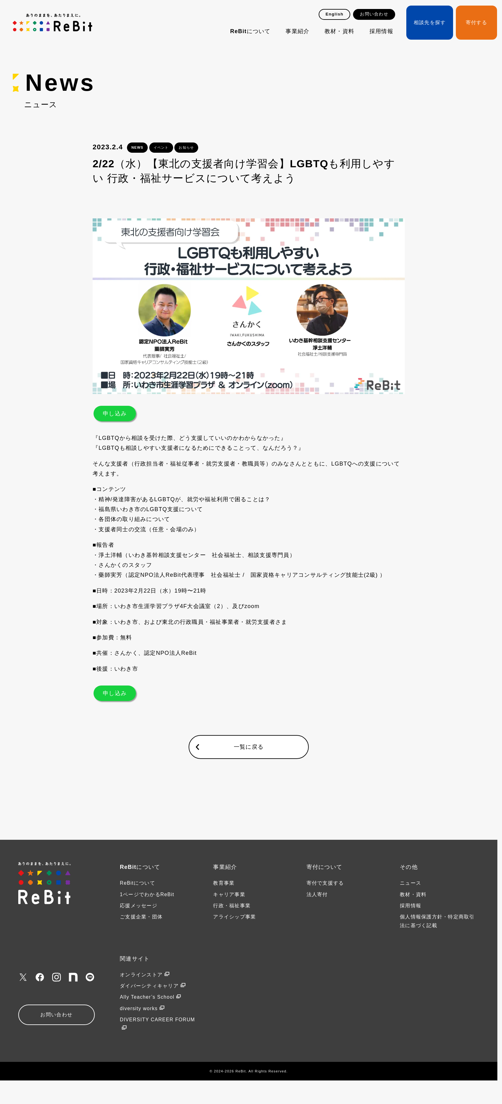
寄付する (476, 22)
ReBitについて (250, 31)
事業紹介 (297, 31)
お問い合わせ (374, 14)
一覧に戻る (249, 747)
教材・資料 (339, 31)
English (334, 14)
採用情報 (381, 31)
